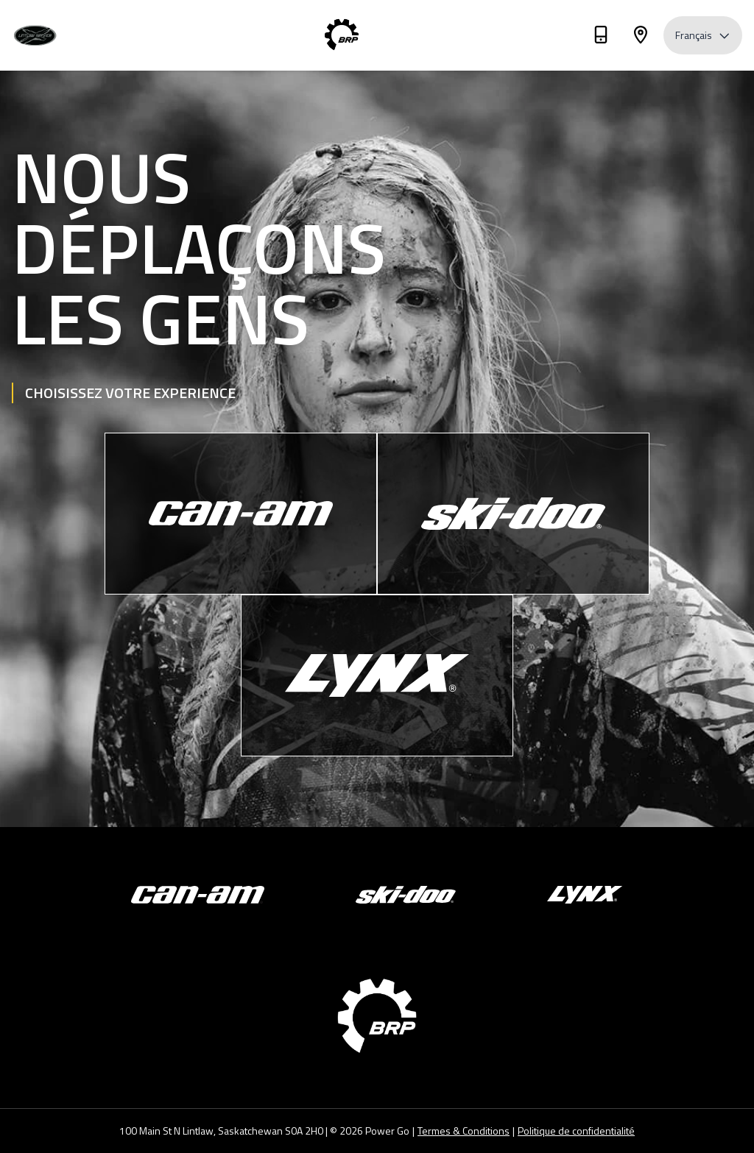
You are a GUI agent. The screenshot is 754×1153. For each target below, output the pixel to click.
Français (703, 35)
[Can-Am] (241, 514)
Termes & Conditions (463, 1130)
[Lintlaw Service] (56, 36)
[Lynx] (377, 675)
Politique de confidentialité (576, 1130)
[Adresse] (641, 37)
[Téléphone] (601, 37)
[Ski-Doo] (513, 514)
